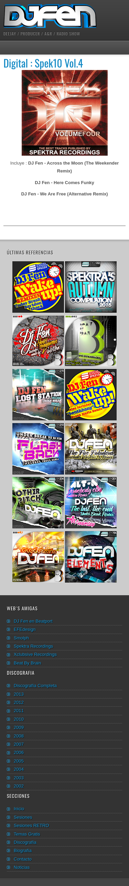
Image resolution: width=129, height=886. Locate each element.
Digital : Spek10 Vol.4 (43, 63)
